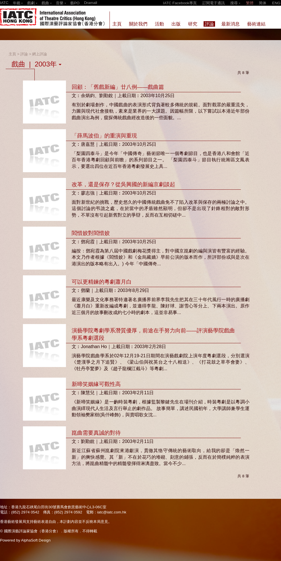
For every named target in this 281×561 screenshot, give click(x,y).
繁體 (249, 3)
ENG (276, 3)
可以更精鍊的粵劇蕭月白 (102, 282)
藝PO (74, 3)
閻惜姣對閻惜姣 (91, 233)
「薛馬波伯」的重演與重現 (104, 136)
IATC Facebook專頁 (180, 3)
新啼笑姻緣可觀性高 (96, 384)
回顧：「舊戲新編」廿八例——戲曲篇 (118, 87)
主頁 (12, 54)
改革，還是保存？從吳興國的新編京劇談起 (123, 184)
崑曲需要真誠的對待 (96, 433)
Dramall (90, 3)
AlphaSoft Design (35, 540)
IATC (4, 3)
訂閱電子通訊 (213, 3)
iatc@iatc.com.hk (111, 512)
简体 (262, 3)
